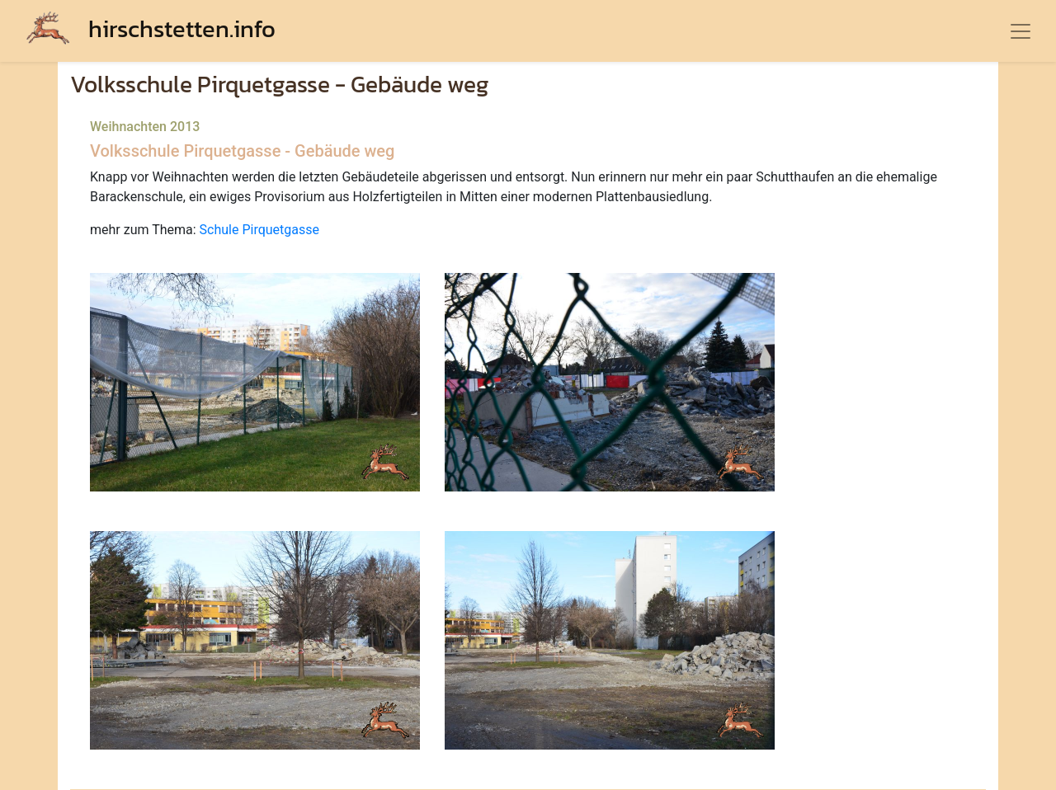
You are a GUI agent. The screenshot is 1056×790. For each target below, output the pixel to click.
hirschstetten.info (151, 28)
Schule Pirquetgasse (259, 229)
